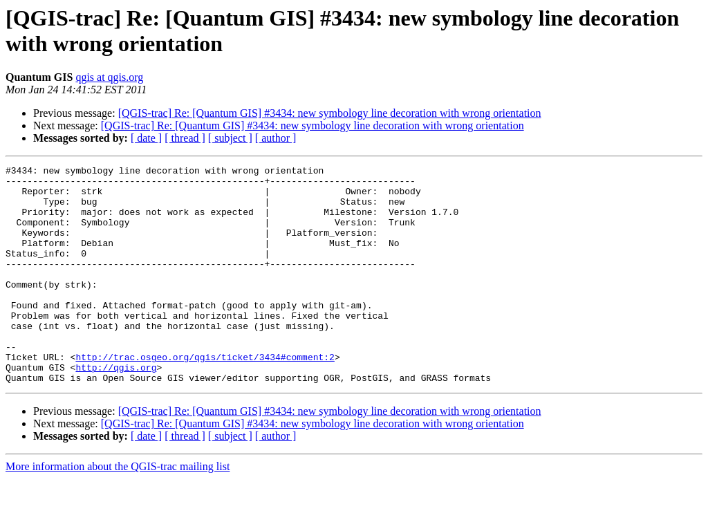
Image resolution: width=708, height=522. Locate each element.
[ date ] (146, 138)
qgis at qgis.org (109, 77)
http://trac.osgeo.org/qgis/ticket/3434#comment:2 (204, 396)
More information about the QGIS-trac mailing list (118, 510)
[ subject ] (230, 138)
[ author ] (276, 138)
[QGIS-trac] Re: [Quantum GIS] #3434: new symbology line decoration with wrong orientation (329, 113)
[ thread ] (185, 138)
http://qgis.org (115, 408)
